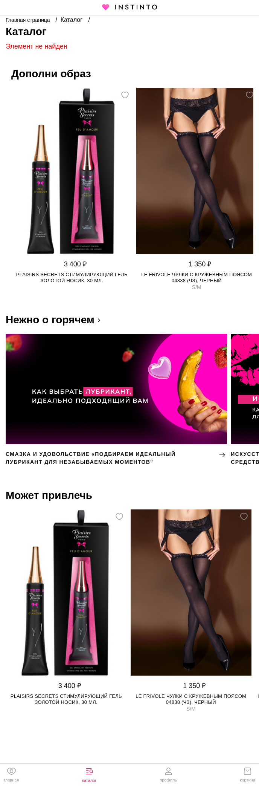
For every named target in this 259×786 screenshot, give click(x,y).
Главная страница (28, 20)
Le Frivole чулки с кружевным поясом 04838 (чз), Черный (196, 277)
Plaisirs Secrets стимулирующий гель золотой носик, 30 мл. (72, 277)
